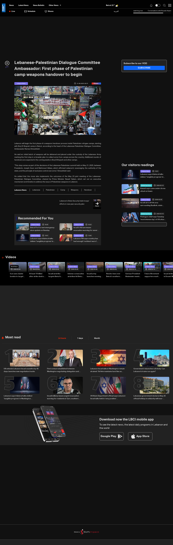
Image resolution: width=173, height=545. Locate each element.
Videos (10, 257)
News (11, 5)
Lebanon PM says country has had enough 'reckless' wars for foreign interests (85, 240)
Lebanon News (35, 224)
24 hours (61, 338)
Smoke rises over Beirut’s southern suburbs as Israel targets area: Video (114, 275)
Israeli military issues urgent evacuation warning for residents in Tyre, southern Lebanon (63, 397)
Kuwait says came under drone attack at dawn (152, 190)
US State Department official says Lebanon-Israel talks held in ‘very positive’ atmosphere (108, 397)
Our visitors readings (138, 165)
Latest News (23, 5)
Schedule (29, 11)
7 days (79, 338)
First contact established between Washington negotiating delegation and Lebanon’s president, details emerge (63, 370)
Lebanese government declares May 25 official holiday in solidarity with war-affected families (149, 397)
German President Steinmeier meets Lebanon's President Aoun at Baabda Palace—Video (133, 275)
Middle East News (146, 185)
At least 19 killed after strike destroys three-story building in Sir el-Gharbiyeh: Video (37, 275)
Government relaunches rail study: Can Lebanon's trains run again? (149, 370)
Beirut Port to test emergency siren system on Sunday (42, 229)
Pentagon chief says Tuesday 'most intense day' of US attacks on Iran (153, 218)
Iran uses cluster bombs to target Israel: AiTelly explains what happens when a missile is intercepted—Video (18, 275)
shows (49, 11)
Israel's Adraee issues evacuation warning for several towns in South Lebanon (86, 229)
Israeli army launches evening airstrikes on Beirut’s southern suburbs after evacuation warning (95, 275)
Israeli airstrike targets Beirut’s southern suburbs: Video (55, 275)
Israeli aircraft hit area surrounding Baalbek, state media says (151, 204)
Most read (13, 337)
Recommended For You (35, 218)
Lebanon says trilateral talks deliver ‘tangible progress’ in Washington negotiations (41, 240)
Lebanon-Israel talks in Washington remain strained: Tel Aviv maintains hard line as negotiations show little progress (107, 370)
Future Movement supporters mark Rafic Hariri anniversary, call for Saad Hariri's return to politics (153, 275)
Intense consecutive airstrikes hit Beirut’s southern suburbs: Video (76, 275)
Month (96, 338)
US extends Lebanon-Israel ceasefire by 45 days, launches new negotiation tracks (21, 370)
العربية (116, 11)
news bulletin (38, 5)
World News (14, 266)
